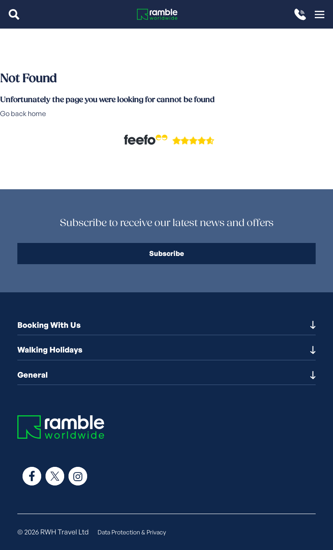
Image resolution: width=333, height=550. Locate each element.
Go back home (23, 113)
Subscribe (166, 253)
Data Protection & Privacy (132, 532)
